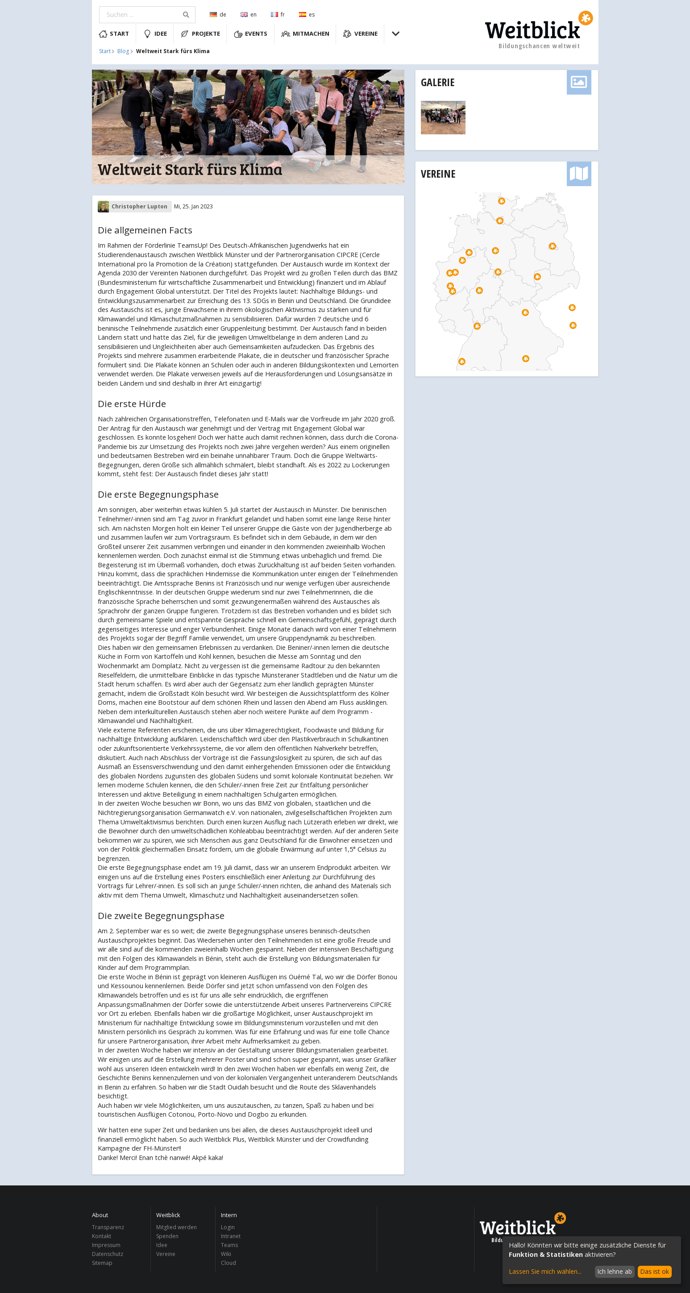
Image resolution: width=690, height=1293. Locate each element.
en (249, 14)
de (218, 14)
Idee (155, 33)
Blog (123, 51)
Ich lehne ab (614, 1271)
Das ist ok (654, 1271)
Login (228, 1227)
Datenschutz (107, 1254)
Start (114, 33)
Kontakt (101, 1236)
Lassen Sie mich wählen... (545, 1271)
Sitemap (102, 1262)
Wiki (226, 1254)
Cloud (228, 1262)
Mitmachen (305, 33)
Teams (229, 1245)
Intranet (231, 1236)
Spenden (167, 1236)
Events (251, 33)
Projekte (200, 33)
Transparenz (108, 1227)
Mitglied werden (176, 1227)
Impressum (106, 1245)
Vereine (360, 33)
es (307, 14)
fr (278, 14)
